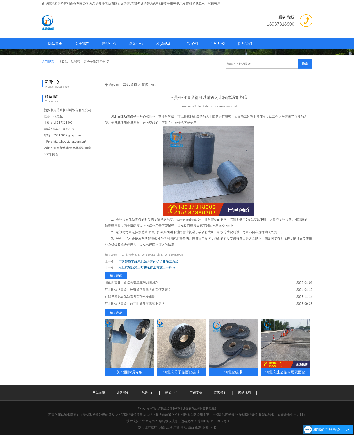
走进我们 (123, 393)
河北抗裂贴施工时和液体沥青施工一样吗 (146, 267)
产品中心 (109, 44)
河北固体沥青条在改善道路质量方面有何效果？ (138, 289)
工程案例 (190, 44)
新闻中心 (136, 44)
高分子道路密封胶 (96, 61)
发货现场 (163, 44)
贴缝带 (76, 61)
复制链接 (208, 408)
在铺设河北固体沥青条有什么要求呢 (130, 296)
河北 (213, 427)
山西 (191, 427)
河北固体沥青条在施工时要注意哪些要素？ (135, 303)
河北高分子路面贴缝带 (181, 372)
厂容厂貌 (217, 44)
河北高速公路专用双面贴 (285, 372)
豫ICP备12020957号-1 (213, 421)
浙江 (184, 427)
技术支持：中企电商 (140, 421)
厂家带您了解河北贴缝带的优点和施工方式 (147, 261)
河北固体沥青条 (129, 372)
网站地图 (244, 393)
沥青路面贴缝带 (119, 3)
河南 (162, 427)
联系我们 (245, 44)
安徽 (205, 427)
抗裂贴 (63, 61)
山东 (198, 427)
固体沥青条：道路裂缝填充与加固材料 (131, 282)
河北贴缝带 (233, 372)
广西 (176, 427)
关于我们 (82, 44)
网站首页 (55, 44)
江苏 (169, 427)
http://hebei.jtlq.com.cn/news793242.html (217, 106)
